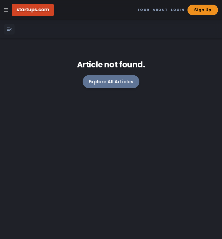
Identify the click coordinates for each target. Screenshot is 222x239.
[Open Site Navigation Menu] (6, 10)
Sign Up (202, 10)
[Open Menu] (9, 29)
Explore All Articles (111, 81)
